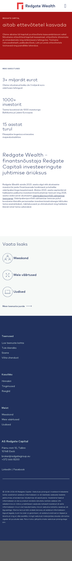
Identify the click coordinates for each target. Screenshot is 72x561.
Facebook (19, 469)
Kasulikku (7, 374)
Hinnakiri (6, 380)
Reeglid (6, 390)
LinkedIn (6, 469)
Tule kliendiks (9, 347)
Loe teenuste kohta (13, 342)
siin (4, 522)
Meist (5, 407)
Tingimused (8, 386)
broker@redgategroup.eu (16, 456)
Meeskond (20, 258)
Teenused (7, 335)
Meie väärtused (24, 274)
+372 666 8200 (11, 459)
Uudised (19, 291)
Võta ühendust (10, 357)
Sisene (5, 352)
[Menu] (66, 6)
